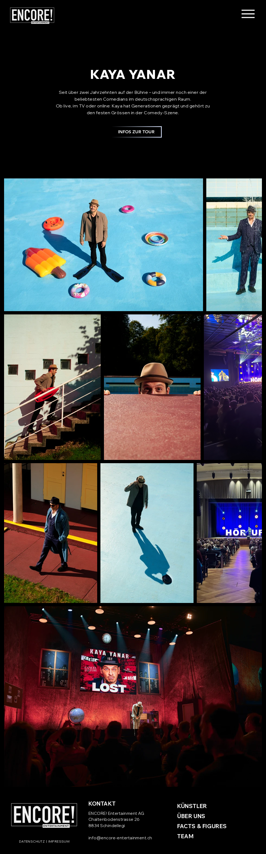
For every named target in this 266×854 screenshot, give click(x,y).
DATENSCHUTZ (32, 841)
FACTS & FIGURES (202, 826)
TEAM (185, 836)
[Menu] (248, 13)
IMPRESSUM (58, 841)
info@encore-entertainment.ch (120, 837)
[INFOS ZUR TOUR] (136, 132)
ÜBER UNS (191, 816)
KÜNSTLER (192, 806)
